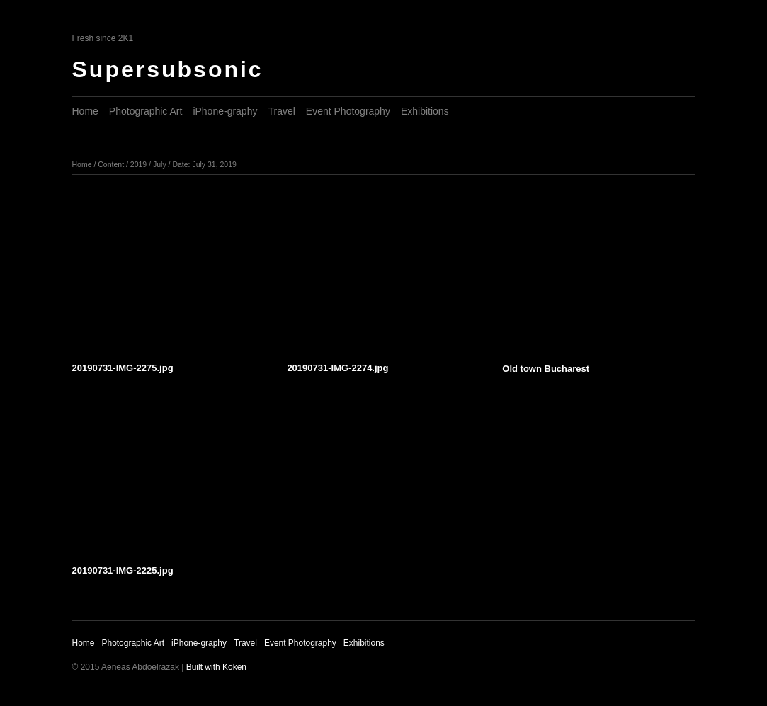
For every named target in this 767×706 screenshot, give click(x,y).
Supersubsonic (167, 69)
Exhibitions (425, 111)
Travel (281, 111)
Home (85, 111)
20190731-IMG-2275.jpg (123, 368)
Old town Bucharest (545, 368)
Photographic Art (146, 111)
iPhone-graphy (225, 111)
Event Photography (348, 111)
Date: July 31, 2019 (204, 164)
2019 (138, 164)
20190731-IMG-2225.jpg (123, 570)
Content (111, 164)
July (159, 164)
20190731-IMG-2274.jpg (337, 368)
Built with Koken (216, 667)
